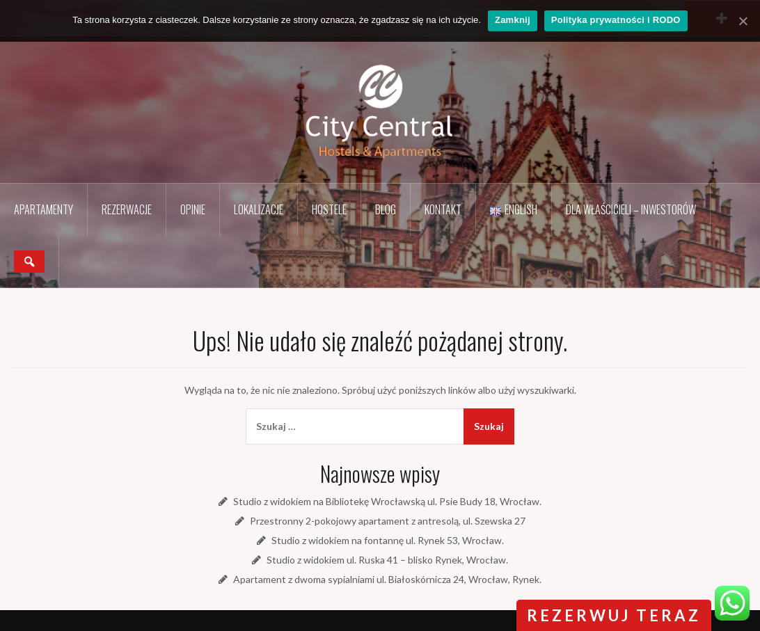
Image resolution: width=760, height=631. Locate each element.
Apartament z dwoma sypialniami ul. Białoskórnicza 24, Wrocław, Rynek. (387, 579)
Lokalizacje (258, 209)
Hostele (329, 209)
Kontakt (443, 209)
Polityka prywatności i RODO (616, 20)
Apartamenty (43, 209)
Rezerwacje (127, 209)
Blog (385, 209)
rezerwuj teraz (614, 615)
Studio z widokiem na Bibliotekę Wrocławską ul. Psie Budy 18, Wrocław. (387, 501)
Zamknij (512, 20)
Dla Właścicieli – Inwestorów (631, 209)
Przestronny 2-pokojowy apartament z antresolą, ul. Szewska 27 (387, 521)
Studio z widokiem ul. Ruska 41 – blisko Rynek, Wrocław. (387, 560)
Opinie (192, 209)
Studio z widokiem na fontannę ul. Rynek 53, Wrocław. (387, 540)
